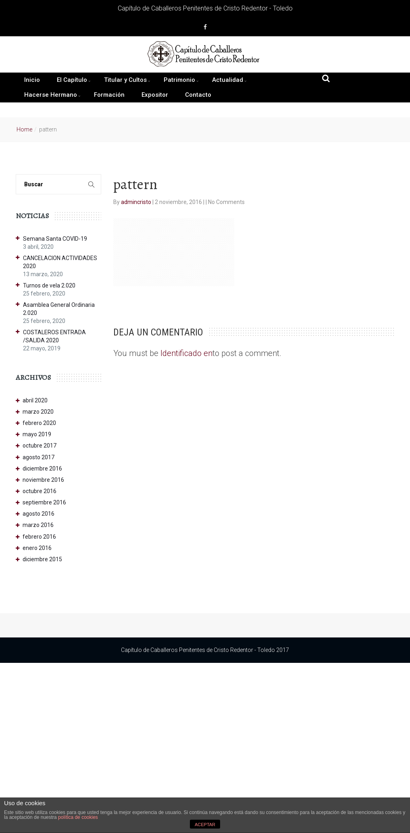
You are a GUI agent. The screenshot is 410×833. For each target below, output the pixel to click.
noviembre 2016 (43, 480)
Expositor (155, 94)
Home (24, 129)
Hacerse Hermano (50, 94)
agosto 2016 (38, 513)
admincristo (136, 202)
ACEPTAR (205, 824)
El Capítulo (72, 79)
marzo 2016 (38, 525)
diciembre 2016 (42, 468)
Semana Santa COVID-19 (55, 238)
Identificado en (186, 353)
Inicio (32, 79)
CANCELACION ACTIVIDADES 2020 (60, 262)
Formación (109, 94)
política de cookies (78, 817)
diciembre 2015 (42, 559)
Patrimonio (179, 79)
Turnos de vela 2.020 (49, 285)
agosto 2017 (38, 457)
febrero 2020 (39, 423)
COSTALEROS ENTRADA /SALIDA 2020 (54, 336)
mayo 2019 (37, 434)
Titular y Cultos (125, 79)
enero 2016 (37, 548)
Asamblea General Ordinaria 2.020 (59, 309)
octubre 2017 (39, 445)
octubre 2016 (39, 491)
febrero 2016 (39, 536)
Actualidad (227, 79)
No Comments (226, 202)
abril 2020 (35, 400)
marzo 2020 (38, 411)
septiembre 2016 (44, 502)
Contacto (198, 94)
